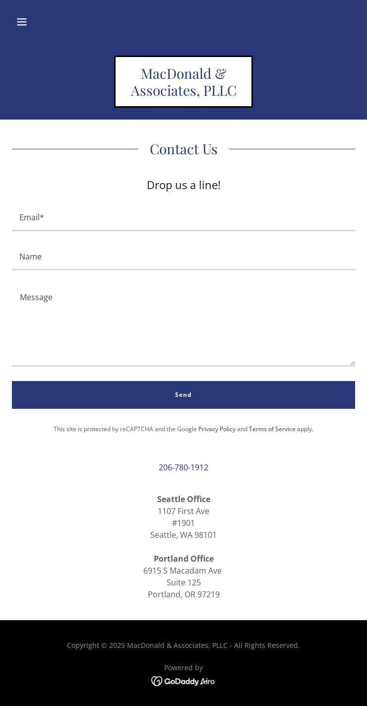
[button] (22, 22)
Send (183, 394)
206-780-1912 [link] (183, 467)
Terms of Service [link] (272, 429)
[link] (183, 92)
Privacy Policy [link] (217, 429)
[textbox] (183, 217)
